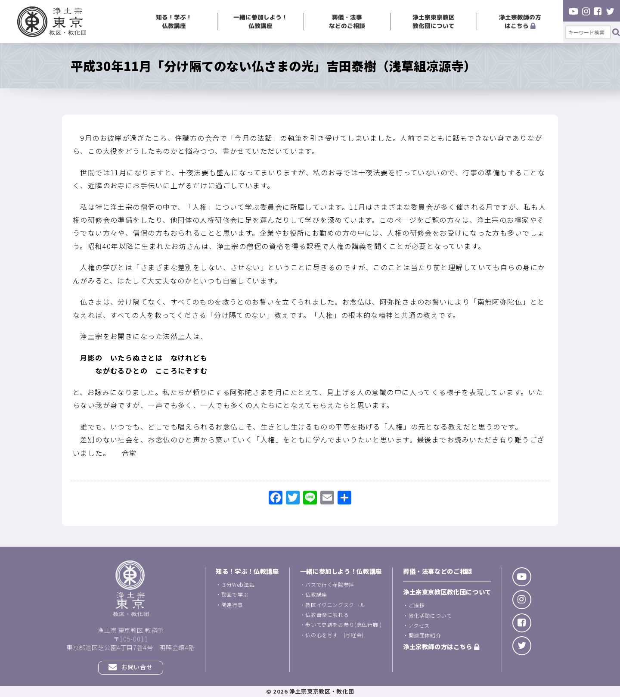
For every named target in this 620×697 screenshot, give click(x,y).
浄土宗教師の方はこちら (520, 21)
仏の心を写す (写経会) (334, 634)
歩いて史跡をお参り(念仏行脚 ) (343, 624)
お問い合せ (130, 667)
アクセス (419, 625)
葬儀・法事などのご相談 (347, 21)
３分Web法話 (237, 584)
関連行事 (232, 604)
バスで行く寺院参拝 (329, 584)
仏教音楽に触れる (327, 614)
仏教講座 (316, 594)
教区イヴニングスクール (335, 604)
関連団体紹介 (425, 635)
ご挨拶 (417, 605)
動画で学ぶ (234, 594)
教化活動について (430, 615)
